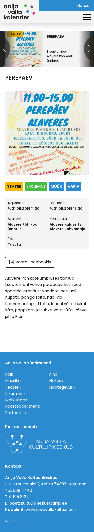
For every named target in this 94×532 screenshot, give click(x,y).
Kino (53, 374)
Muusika (13, 381)
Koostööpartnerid (22, 406)
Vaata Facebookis (30, 262)
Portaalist (14, 413)
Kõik (9, 374)
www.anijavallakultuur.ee (50, 509)
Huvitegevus (61, 387)
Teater (12, 387)
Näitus (55, 381)
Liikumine (14, 393)
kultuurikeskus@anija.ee (44, 503)
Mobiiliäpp (15, 400)
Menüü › (83, 5)
